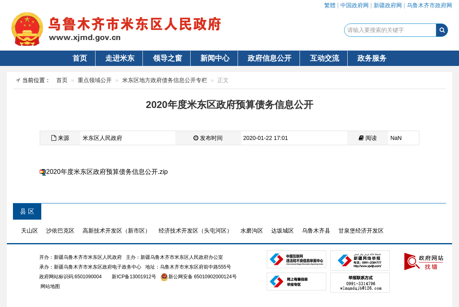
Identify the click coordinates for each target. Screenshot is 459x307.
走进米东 (119, 58)
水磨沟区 (251, 230)
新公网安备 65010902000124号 (202, 276)
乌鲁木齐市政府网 (429, 5)
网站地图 (49, 286)
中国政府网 (354, 5)
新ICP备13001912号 (134, 276)
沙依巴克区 (60, 230)
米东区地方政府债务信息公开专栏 (164, 80)
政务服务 (372, 58)
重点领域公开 (95, 80)
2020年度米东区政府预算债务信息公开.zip (107, 171)
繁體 (330, 5)
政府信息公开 (269, 58)
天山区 (29, 230)
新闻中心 (215, 58)
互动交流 (324, 58)
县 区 (27, 211)
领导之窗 (167, 58)
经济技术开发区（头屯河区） (195, 230)
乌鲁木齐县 (316, 230)
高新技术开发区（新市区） (117, 230)
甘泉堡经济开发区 (361, 230)
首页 (79, 58)
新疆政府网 (388, 5)
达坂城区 (282, 230)
